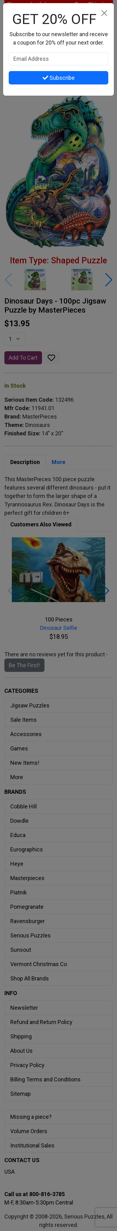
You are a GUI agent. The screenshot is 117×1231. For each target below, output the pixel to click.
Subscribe (59, 77)
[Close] (104, 13)
